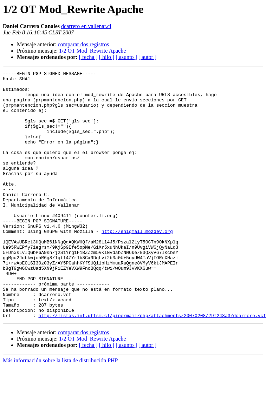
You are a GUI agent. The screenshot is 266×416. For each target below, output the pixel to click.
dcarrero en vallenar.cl (86, 26)
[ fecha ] (88, 57)
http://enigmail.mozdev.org (137, 264)
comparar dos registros (83, 44)
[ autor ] (147, 57)
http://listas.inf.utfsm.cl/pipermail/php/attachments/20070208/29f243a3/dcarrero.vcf (152, 365)
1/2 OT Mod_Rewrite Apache (92, 51)
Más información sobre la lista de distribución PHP (60, 410)
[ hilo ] (107, 57)
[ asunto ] (126, 57)
